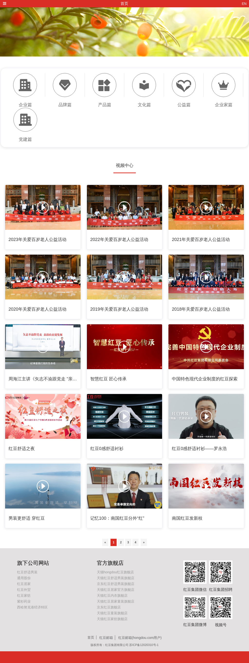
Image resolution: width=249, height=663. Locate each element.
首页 (90, 637)
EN (244, 4)
